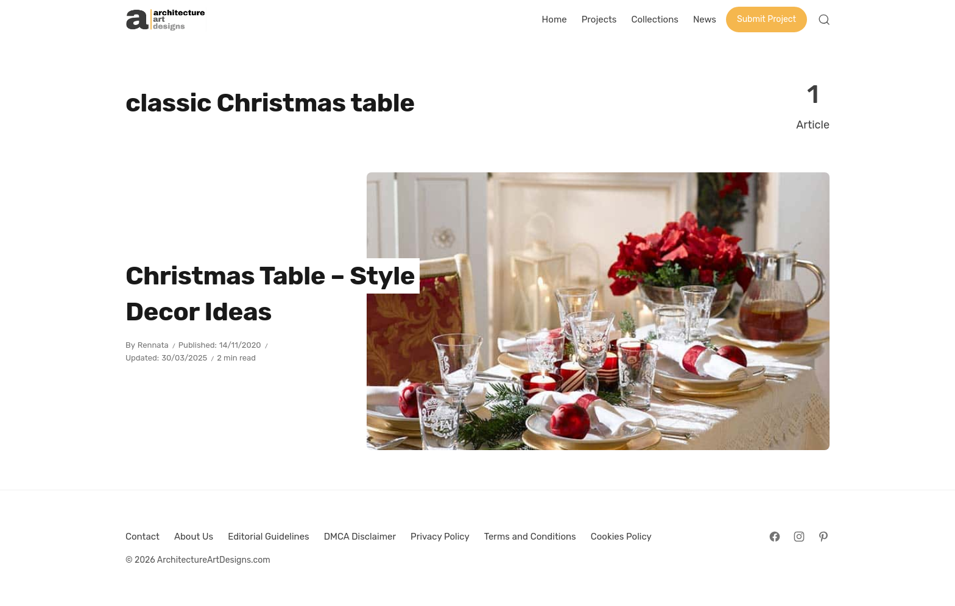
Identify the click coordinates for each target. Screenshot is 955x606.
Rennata (153, 345)
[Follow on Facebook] (775, 537)
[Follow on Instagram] (799, 537)
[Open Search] (824, 19)
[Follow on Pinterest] (823, 537)
